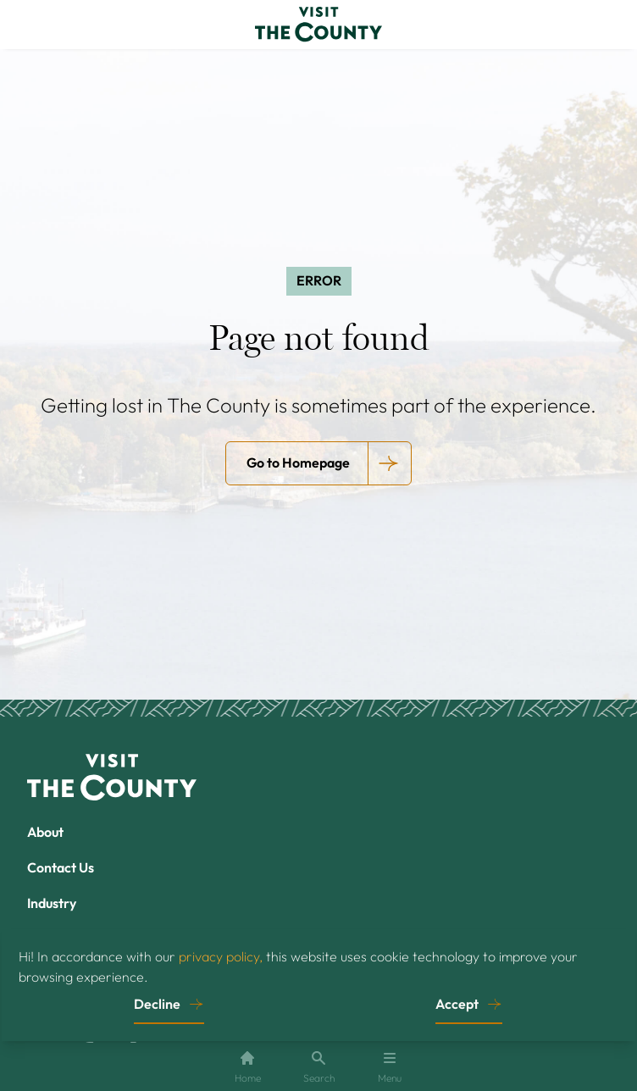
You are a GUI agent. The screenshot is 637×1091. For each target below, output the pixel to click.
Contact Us (60, 867)
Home (248, 1066)
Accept (457, 1003)
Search (319, 1066)
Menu (390, 1066)
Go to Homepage (298, 462)
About (45, 831)
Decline (157, 1003)
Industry (51, 902)
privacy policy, (221, 956)
